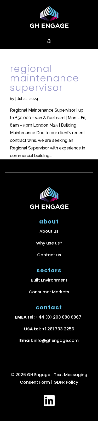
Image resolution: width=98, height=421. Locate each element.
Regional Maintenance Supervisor (44, 78)
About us (49, 231)
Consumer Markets (49, 292)
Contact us (49, 255)
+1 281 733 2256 (58, 329)
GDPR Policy (66, 382)
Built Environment (49, 280)
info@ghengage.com (56, 340)
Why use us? (49, 243)
